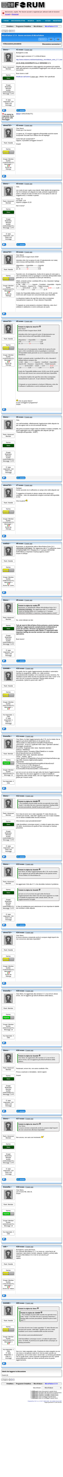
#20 (17, 1303)
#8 (17, 544)
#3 (17, 184)
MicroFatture (38, 26)
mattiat (6, 544)
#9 (17, 600)
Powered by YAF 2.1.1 (33, 1401)
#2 (17, 125)
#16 (17, 1050)
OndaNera (9, 26)
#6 (17, 417)
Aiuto (39, 20)
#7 (17, 485)
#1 (17, 50)
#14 (17, 932)
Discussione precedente (12, 44)
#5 (17, 321)
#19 (17, 1247)
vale (5, 1247)
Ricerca (31, 20)
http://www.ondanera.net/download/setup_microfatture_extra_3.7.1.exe (39, 60)
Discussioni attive (18, 20)
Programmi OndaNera (23, 26)
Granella (6, 736)
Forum (6, 20)
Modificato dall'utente (23, 77)
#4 (17, 252)
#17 (17, 1119)
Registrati (15, 14)
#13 (17, 864)
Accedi (7, 14)
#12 (17, 796)
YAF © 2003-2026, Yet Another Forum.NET (51, 1401)
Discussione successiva (50, 44)
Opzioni (42, 39)
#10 (17, 668)
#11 (17, 736)
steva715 (7, 125)
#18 (17, 1187)
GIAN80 (6, 668)
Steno (5, 50)
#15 (17, 991)
